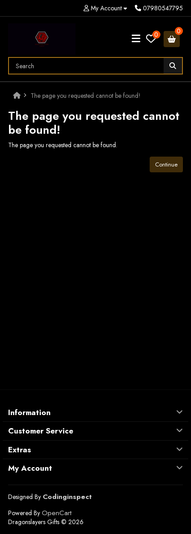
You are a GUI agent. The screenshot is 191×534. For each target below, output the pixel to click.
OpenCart (56, 513)
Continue (166, 164)
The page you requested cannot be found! (86, 95)
